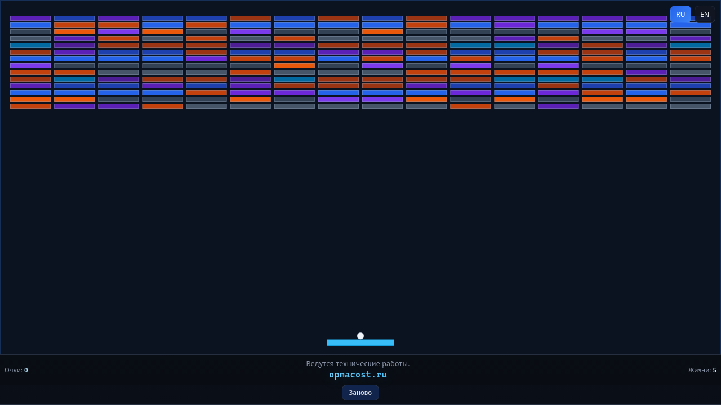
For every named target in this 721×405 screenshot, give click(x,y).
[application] (360, 202)
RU (680, 14)
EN (704, 14)
